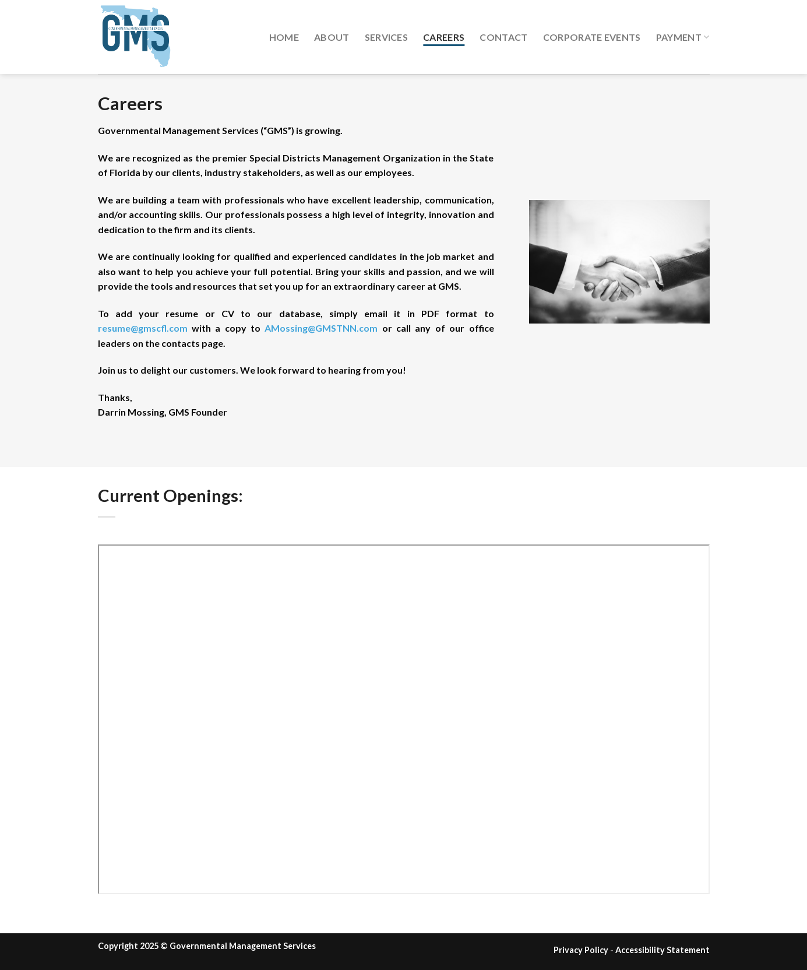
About (332, 37)
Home (284, 37)
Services (386, 37)
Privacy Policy (581, 950)
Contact (503, 37)
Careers (443, 37)
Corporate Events (592, 37)
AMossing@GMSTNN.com (321, 327)
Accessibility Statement (662, 950)
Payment (683, 37)
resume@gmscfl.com (143, 327)
